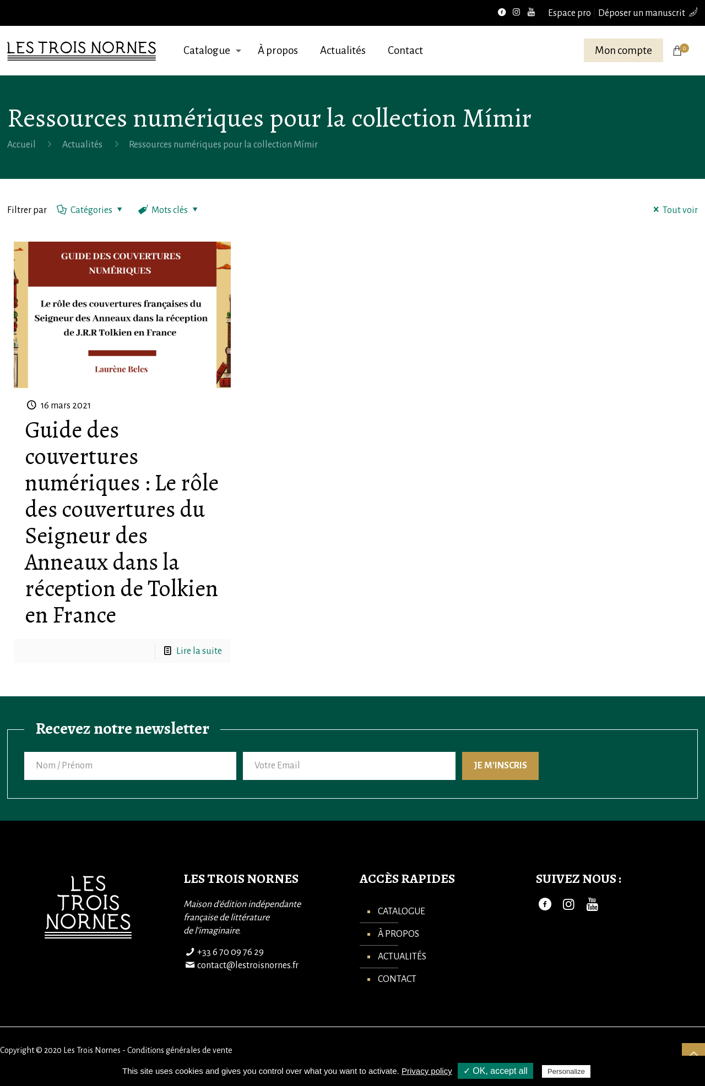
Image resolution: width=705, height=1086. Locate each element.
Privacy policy (427, 1071)
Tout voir (673, 210)
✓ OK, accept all (495, 1071)
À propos (398, 934)
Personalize (566, 1071)
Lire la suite (199, 651)
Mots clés (169, 210)
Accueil (21, 145)
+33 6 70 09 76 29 (230, 952)
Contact (397, 979)
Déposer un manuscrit (641, 13)
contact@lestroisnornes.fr (248, 965)
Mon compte (623, 50)
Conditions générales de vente (179, 1050)
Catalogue (401, 911)
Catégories (90, 210)
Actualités (82, 145)
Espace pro (569, 13)
